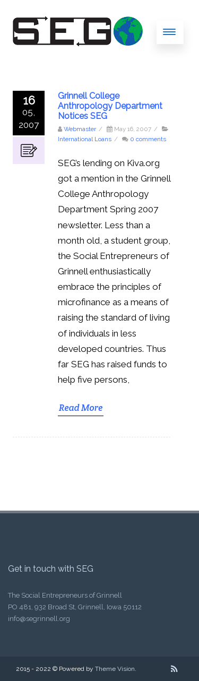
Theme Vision (115, 669)
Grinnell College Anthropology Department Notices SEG (110, 106)
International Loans (84, 139)
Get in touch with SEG (50, 569)
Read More (80, 407)
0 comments (148, 139)
